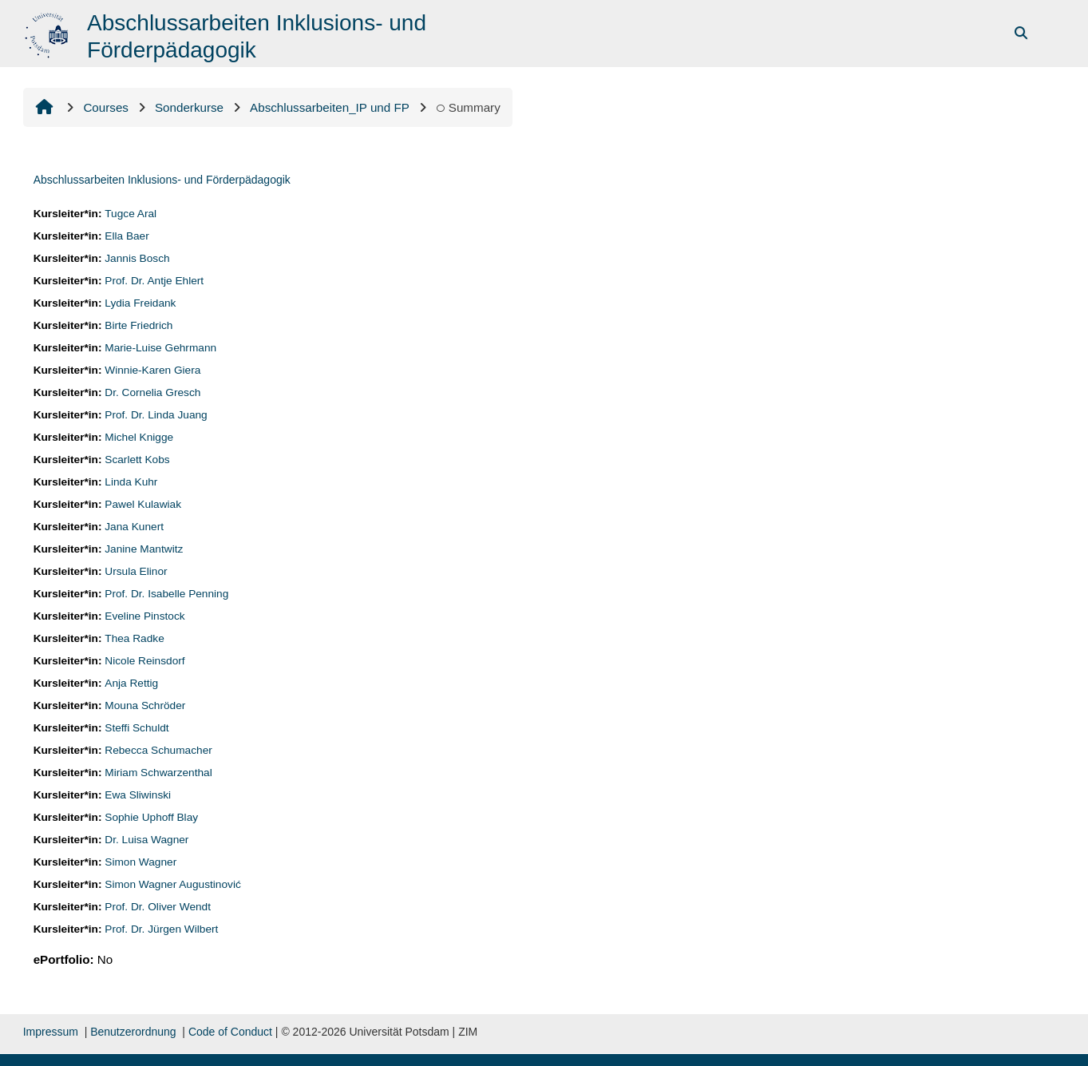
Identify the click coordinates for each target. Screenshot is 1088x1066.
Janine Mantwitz (144, 549)
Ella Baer (126, 236)
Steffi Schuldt (136, 728)
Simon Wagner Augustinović (172, 884)
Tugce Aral (130, 214)
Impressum (50, 1031)
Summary (468, 107)
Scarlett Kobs (137, 460)
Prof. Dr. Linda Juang (156, 415)
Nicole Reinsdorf (144, 661)
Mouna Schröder (145, 705)
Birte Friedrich (138, 325)
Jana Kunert (134, 527)
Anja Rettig (131, 683)
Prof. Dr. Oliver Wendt (158, 907)
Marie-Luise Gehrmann (160, 348)
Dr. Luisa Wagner (146, 840)
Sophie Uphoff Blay (151, 817)
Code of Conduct (230, 1031)
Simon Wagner (140, 862)
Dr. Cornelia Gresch (152, 392)
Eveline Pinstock (144, 616)
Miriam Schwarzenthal (158, 773)
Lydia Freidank (140, 303)
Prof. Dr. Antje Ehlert (154, 281)
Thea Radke (134, 638)
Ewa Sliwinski (138, 795)
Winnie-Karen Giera (152, 370)
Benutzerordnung (133, 1031)
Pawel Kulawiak (143, 504)
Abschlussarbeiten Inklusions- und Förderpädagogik (162, 179)
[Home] (48, 32)
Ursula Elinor (136, 571)
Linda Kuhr (131, 482)
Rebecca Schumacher (158, 750)
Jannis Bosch (137, 258)
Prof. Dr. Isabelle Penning (166, 594)
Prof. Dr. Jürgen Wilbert (161, 929)
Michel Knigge (139, 437)
